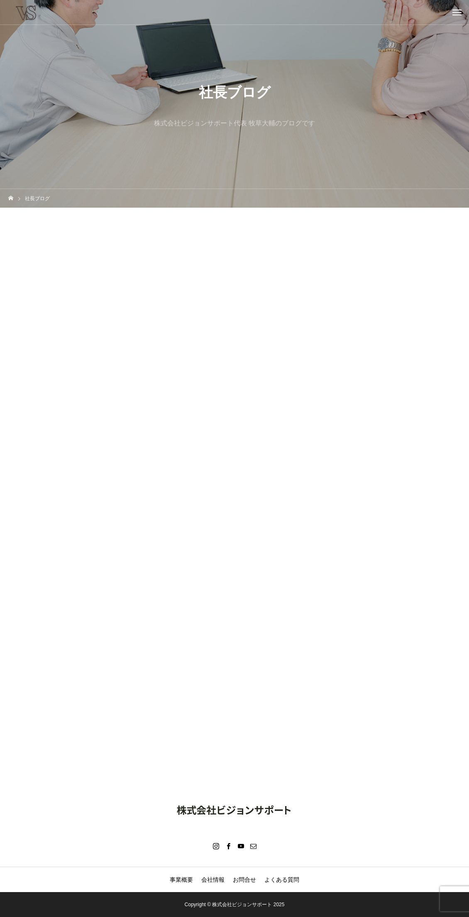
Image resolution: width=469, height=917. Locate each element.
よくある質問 (281, 879)
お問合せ (244, 879)
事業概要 (181, 879)
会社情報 (213, 879)
